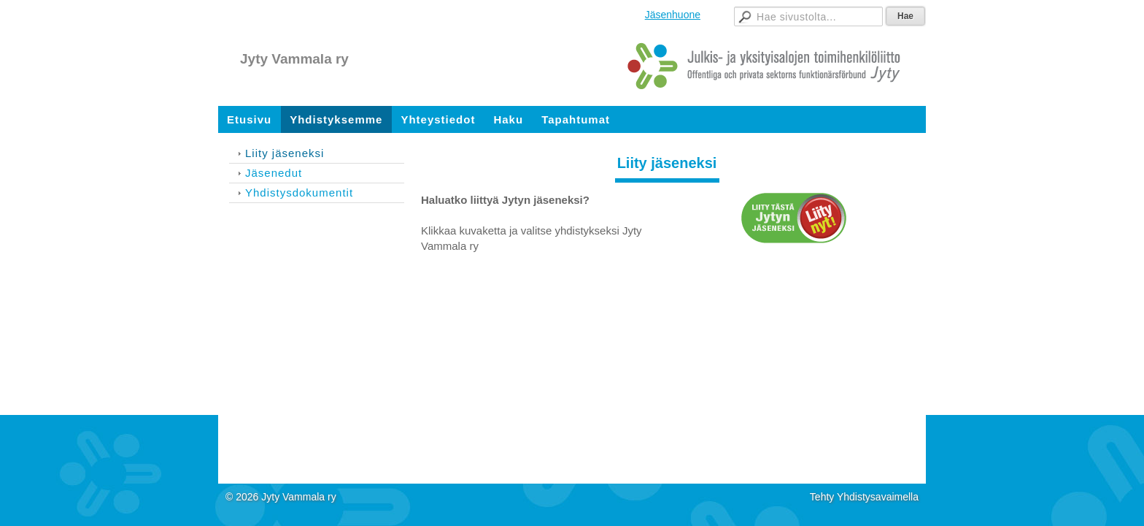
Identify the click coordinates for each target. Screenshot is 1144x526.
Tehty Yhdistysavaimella (864, 497)
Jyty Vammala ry (294, 58)
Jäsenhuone (672, 14)
